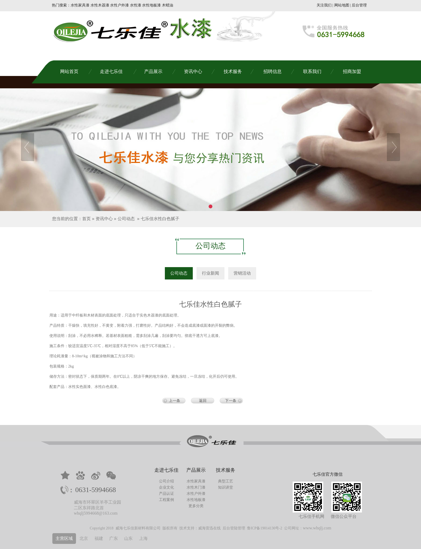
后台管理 (359, 5)
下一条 (230, 401)
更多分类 (196, 506)
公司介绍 (166, 481)
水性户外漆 (196, 494)
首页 (86, 218)
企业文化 (166, 487)
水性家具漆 (196, 481)
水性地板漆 (196, 500)
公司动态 (126, 218)
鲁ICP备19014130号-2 (264, 528)
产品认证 (166, 494)
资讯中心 (104, 218)
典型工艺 (225, 481)
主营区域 (64, 538)
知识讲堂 (225, 487)
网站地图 (341, 5)
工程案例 (166, 500)
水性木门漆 (196, 487)
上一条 (174, 401)
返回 (202, 401)
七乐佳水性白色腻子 (160, 218)
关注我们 (324, 5)
